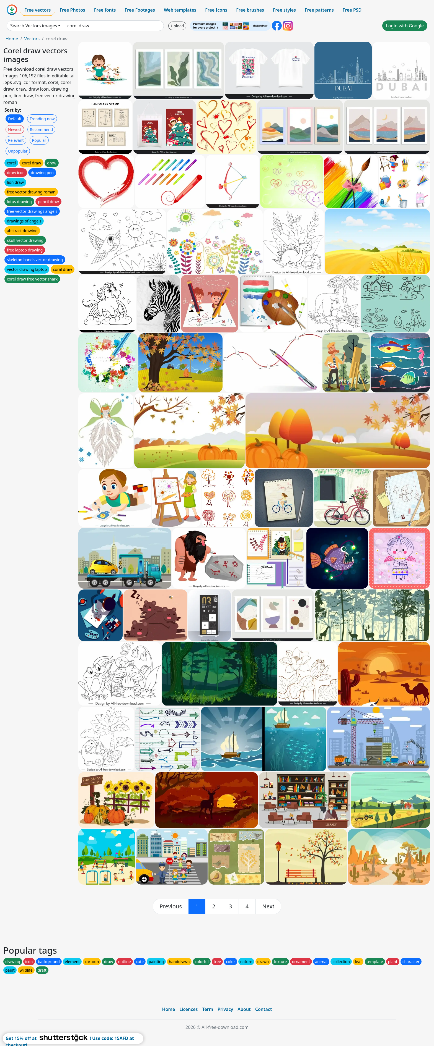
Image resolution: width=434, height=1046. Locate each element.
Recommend (41, 129)
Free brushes (250, 10)
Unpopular (17, 151)
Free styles (284, 10)
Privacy (225, 1009)
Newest (15, 129)
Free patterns (319, 10)
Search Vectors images (33, 26)
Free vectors (37, 10)
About (243, 1009)
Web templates (180, 10)
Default (14, 118)
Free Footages (140, 10)
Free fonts (105, 10)
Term (207, 1009)
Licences (188, 1009)
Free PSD (352, 10)
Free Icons (216, 10)
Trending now (42, 118)
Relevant (16, 140)
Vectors (32, 39)
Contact (263, 1009)
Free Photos (72, 10)
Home (12, 39)
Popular (39, 140)
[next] (268, 906)
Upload (177, 25)
